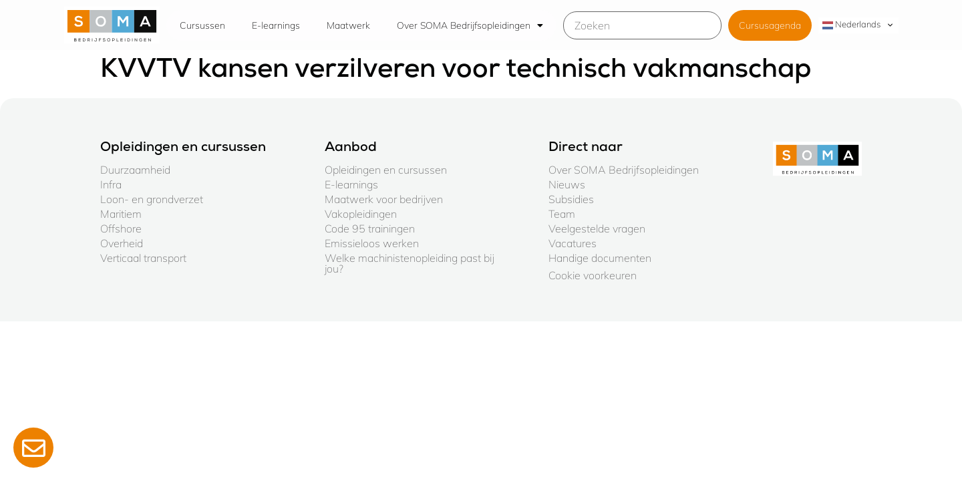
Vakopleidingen (361, 213)
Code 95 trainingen (370, 228)
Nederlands (851, 25)
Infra (111, 184)
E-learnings (276, 25)
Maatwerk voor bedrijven (384, 199)
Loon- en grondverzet (151, 199)
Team (561, 213)
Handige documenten (599, 258)
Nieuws (566, 184)
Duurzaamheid (135, 169)
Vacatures (572, 243)
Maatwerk (348, 25)
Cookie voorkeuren (592, 275)
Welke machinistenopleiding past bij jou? (409, 263)
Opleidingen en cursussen (386, 169)
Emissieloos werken (372, 243)
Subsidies (571, 199)
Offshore (121, 228)
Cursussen (202, 25)
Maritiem (121, 213)
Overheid (121, 243)
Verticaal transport (143, 258)
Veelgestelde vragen (596, 228)
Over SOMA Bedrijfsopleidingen (470, 25)
